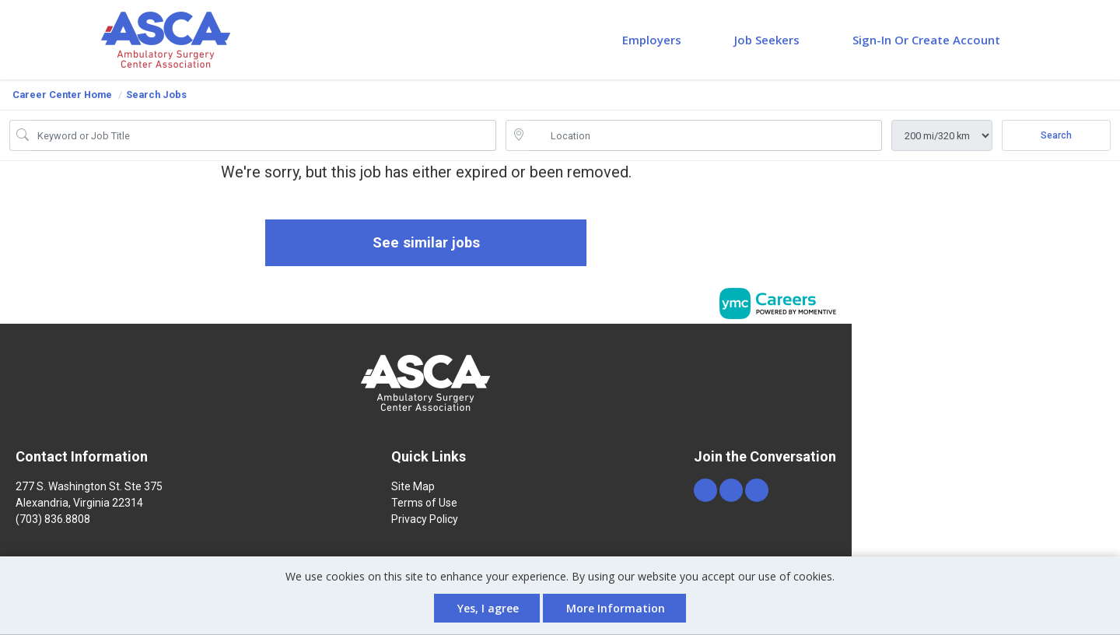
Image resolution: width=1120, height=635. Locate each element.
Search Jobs (156, 94)
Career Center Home (62, 94)
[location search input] (704, 135)
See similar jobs (426, 243)
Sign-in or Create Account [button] (926, 39)
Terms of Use (424, 504)
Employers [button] (651, 39)
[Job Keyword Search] (263, 135)
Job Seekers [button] (767, 39)
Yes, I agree (488, 608)
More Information (615, 608)
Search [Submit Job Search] (1056, 135)
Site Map (413, 488)
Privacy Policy (424, 520)
